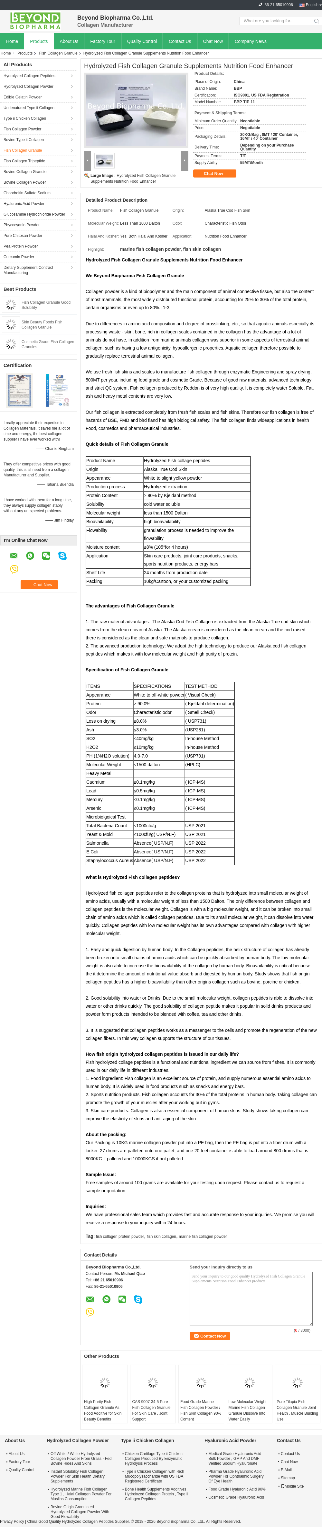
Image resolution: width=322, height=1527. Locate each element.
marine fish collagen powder (203, 1236)
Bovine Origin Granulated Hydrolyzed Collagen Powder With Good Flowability (80, 1512)
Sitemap (288, 1478)
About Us (69, 41)
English (312, 5)
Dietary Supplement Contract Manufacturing (28, 270)
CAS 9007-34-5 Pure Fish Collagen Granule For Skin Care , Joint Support (151, 1410)
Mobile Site (292, 1486)
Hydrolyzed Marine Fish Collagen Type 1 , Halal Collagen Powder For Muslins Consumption (81, 1494)
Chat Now (213, 41)
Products (39, 41)
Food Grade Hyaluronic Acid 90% (236, 1489)
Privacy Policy (12, 1521)
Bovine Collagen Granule (25, 171)
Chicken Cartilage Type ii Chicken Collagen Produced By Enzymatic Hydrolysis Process (154, 1458)
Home (12, 41)
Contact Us (180, 41)
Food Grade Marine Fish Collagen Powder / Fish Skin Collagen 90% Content (200, 1410)
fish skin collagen (161, 1236)
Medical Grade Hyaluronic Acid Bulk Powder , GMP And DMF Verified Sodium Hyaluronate (234, 1458)
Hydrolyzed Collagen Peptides (29, 76)
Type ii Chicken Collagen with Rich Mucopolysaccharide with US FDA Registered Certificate (154, 1476)
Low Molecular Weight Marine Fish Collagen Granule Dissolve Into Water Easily (248, 1410)
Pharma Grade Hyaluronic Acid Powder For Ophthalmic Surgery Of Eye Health (235, 1476)
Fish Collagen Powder (22, 129)
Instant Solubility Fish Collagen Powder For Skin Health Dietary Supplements (78, 1476)
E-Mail (286, 1470)
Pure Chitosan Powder (23, 235)
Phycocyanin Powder (22, 225)
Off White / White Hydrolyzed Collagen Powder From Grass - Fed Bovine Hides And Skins (81, 1458)
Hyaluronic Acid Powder (24, 203)
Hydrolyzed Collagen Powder (28, 86)
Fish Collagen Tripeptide (24, 161)
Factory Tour (102, 41)
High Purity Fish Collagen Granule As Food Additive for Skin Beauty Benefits (103, 1410)
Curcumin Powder (19, 257)
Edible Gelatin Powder (23, 97)
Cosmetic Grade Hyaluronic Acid (236, 1497)
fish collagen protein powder (120, 1236)
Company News (251, 41)
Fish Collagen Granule (58, 53)
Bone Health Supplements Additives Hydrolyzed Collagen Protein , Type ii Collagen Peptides (156, 1494)
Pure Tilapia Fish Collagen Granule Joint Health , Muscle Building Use (297, 1410)
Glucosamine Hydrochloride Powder (34, 214)
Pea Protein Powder (21, 246)
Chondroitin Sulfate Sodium (27, 193)
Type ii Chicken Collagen (25, 118)
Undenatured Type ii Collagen (29, 108)
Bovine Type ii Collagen (24, 139)
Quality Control (142, 41)
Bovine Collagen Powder (25, 182)
